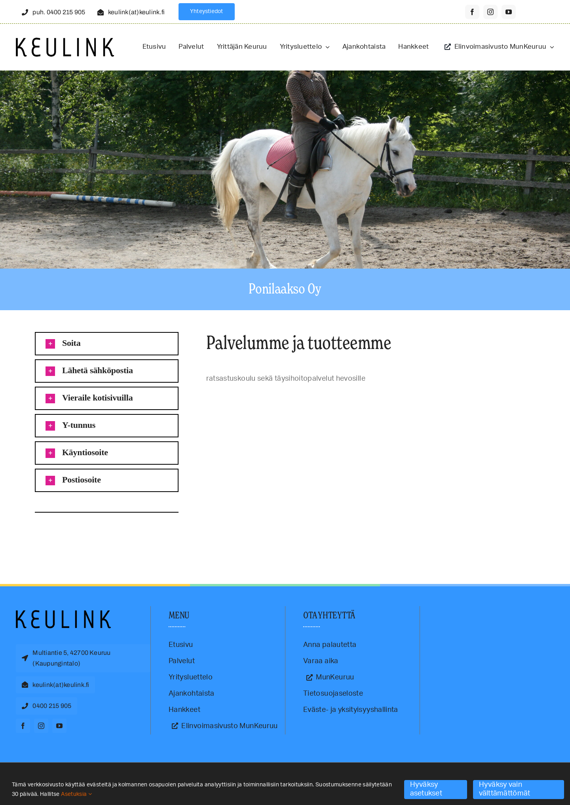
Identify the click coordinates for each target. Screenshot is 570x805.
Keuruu (60, 532)
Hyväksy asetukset (426, 789)
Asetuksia (76, 794)
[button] (107, 344)
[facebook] (472, 12)
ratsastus (75, 532)
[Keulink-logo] (63, 613)
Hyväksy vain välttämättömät (504, 789)
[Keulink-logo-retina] (65, 41)
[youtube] (509, 12)
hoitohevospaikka (39, 532)
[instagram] (490, 12)
